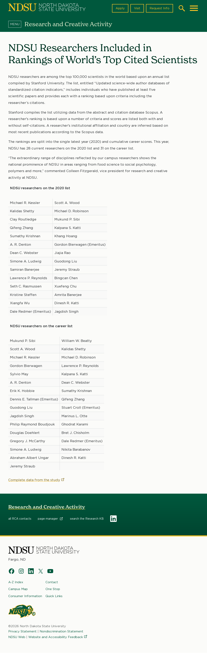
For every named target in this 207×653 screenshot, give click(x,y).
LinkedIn (113, 518)
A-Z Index (15, 582)
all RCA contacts (19, 518)
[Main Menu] (194, 8)
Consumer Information (25, 596)
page (50, 518)
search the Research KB (87, 518)
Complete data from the (36, 480)
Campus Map (18, 589)
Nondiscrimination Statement (61, 631)
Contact (51, 582)
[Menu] (16, 24)
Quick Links (53, 596)
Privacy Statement (22, 631)
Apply (120, 8)
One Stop (52, 589)
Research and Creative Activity (46, 507)
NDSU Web (16, 637)
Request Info (159, 8)
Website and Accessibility (58, 637)
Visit (137, 8)
